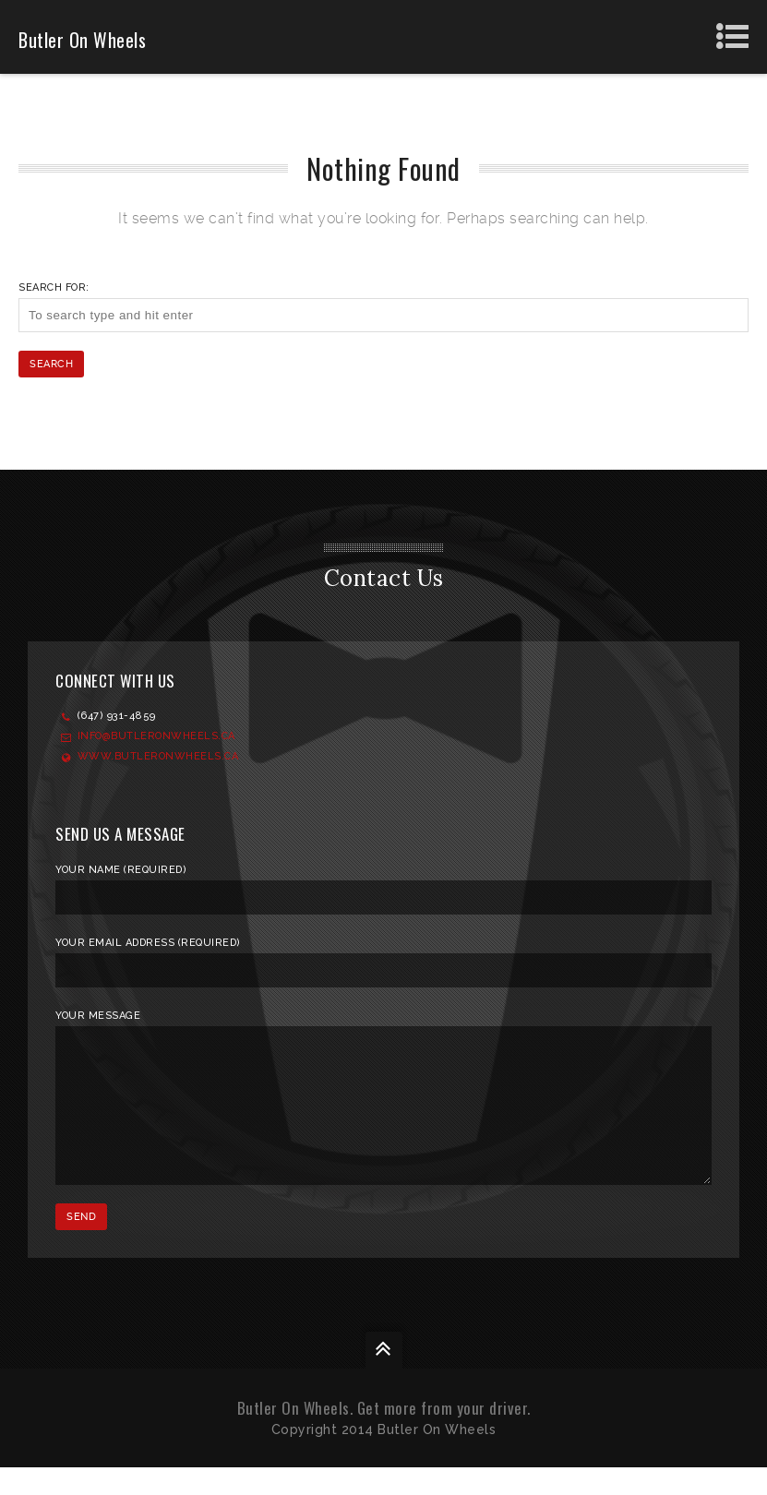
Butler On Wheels (82, 40)
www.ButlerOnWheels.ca (158, 756)
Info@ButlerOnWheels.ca (156, 736)
